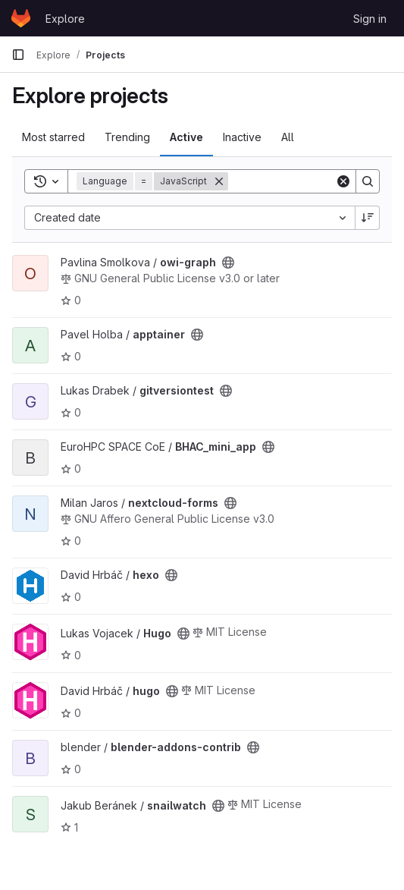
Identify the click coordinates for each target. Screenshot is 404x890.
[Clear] (343, 181)
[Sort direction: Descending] (367, 218)
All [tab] (287, 137)
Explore (65, 18)
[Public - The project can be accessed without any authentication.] (228, 262)
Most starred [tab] (53, 137)
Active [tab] (186, 137)
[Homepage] (20, 18)
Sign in (370, 18)
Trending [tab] (127, 137)
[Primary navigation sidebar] (18, 54)
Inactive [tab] (242, 137)
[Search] (367, 181)
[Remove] (219, 181)
